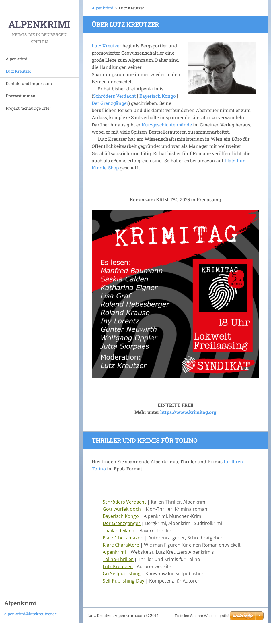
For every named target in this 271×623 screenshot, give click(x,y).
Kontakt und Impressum (29, 83)
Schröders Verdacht (114, 96)
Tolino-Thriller (118, 559)
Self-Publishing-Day (124, 581)
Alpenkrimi (16, 58)
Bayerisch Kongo (157, 96)
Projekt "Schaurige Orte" (28, 108)
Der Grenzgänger (110, 103)
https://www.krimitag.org (188, 412)
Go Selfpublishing (122, 573)
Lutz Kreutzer (18, 71)
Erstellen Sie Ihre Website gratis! (202, 616)
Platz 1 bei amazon (124, 538)
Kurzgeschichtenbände (167, 124)
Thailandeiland (119, 530)
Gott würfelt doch (122, 509)
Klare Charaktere (121, 545)
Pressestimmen (20, 96)
